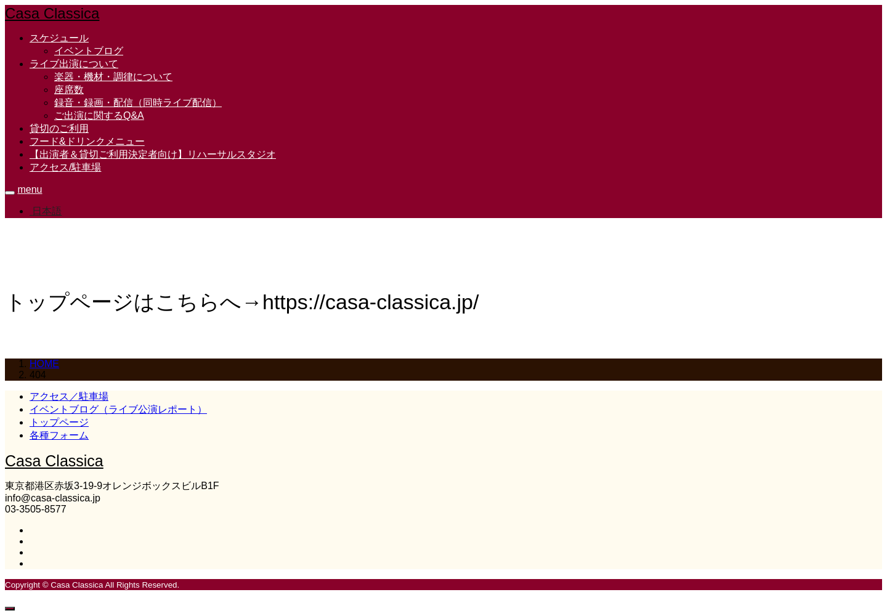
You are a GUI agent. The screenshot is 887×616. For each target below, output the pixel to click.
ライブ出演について (74, 64)
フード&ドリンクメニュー (87, 141)
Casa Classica (52, 13)
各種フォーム (59, 435)
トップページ (59, 422)
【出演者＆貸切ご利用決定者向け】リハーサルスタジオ (153, 154)
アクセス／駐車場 (69, 396)
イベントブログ (88, 51)
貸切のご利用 (59, 128)
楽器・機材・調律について (113, 76)
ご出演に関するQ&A (99, 115)
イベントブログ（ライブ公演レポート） (118, 409)
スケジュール (59, 38)
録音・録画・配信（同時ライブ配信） (138, 102)
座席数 (69, 89)
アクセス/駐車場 (65, 167)
